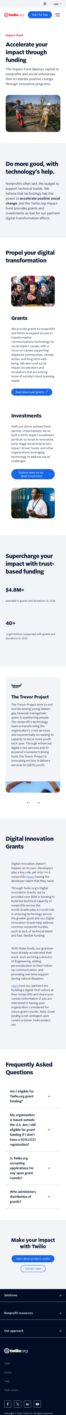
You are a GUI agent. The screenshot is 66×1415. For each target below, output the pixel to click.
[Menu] (57, 15)
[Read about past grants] (31, 392)
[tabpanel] (33, 735)
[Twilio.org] (14, 14)
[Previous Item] (28, 802)
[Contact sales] (33, 1268)
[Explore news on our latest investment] (33, 474)
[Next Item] (38, 802)
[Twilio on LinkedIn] (27, 1404)
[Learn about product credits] (33, 1258)
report (30, 876)
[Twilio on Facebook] (7, 1404)
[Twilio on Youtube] (37, 1404)
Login (57, 4)
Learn (15, 985)
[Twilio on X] (17, 1404)
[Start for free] (40, 14)
